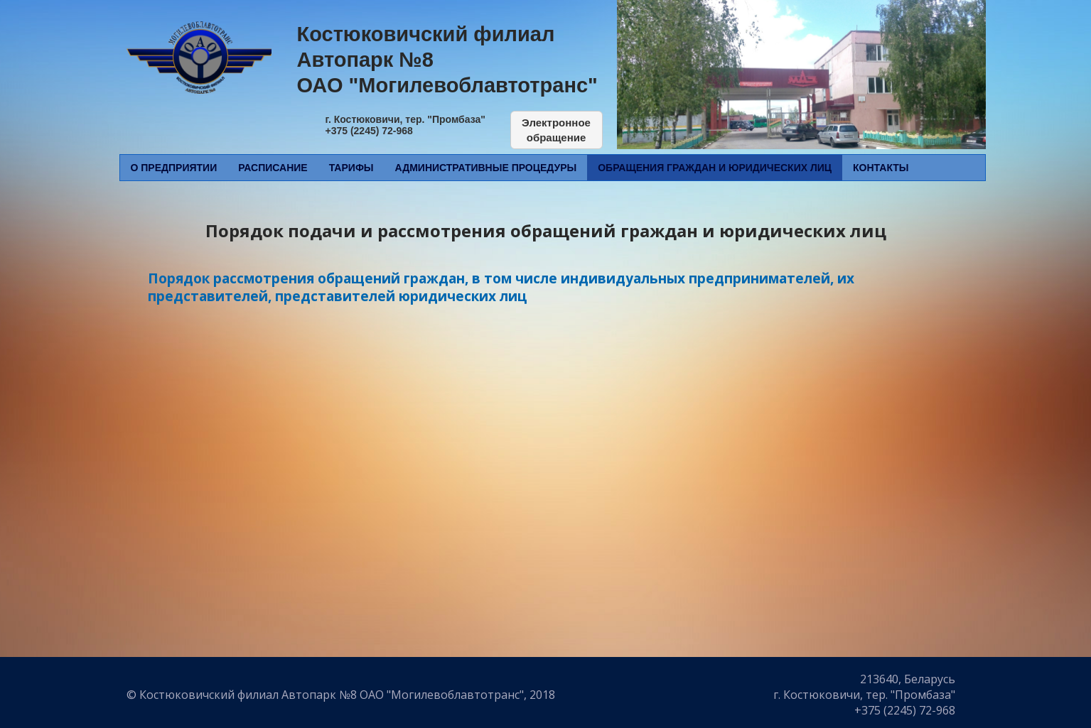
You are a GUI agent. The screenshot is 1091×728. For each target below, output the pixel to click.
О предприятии (174, 167)
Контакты (880, 167)
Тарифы (351, 167)
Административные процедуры (486, 167)
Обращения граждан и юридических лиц (715, 167)
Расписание (273, 167)
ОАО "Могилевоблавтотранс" (447, 85)
